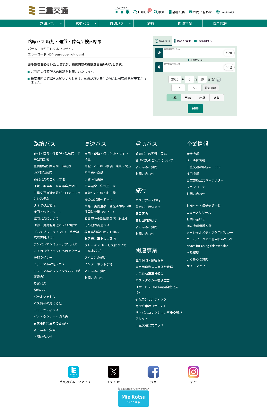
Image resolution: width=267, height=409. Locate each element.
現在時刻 (211, 87)
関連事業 (185, 23)
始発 (202, 97)
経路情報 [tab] (162, 41)
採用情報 (220, 23)
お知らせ (143, 12)
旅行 (150, 23)
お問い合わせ (202, 12)
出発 (174, 97)
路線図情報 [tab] (203, 41)
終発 (216, 97)
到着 (188, 97)
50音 (229, 52)
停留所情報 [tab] (182, 41)
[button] (61, 23)
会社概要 (178, 12)
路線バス (51, 23)
